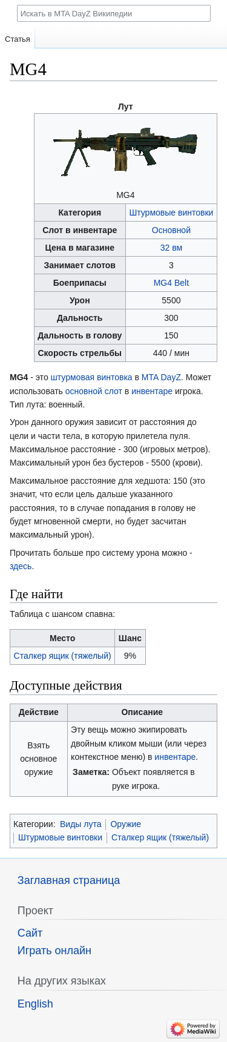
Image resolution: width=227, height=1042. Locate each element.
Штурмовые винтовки (171, 212)
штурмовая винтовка (92, 377)
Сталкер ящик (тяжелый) (62, 656)
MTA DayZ (161, 377)
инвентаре (152, 391)
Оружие (125, 824)
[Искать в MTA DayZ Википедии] (114, 13)
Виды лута (81, 824)
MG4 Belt (171, 283)
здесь (20, 566)
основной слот (93, 391)
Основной (171, 230)
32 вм (171, 247)
